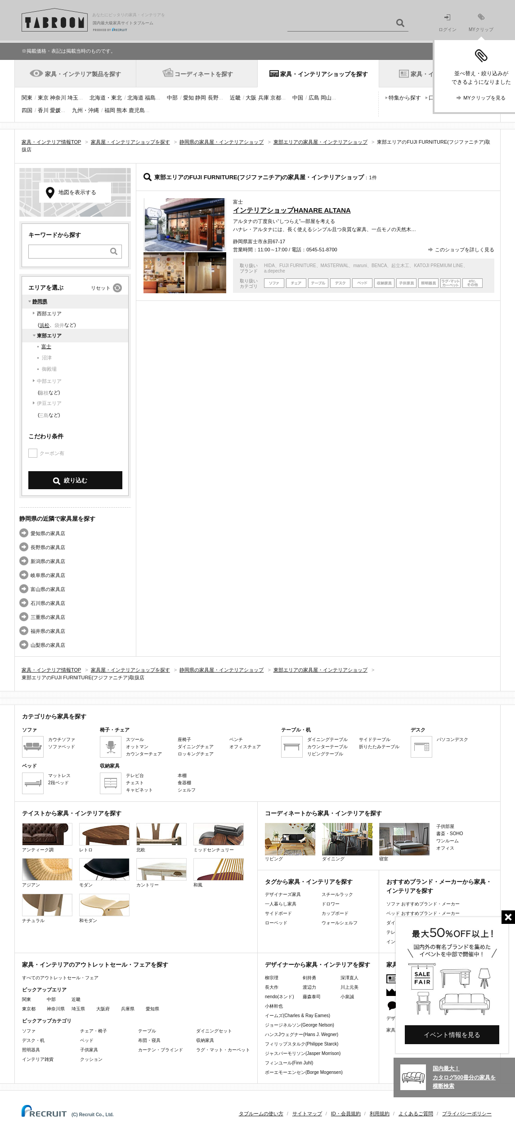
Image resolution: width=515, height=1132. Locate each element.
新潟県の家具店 (48, 561)
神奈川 (58, 98)
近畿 (235, 98)
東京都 (29, 1008)
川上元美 (349, 987)
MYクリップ (481, 23)
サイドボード (278, 913)
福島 (150, 98)
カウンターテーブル (327, 746)
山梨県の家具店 (48, 645)
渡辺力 (309, 987)
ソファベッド (61, 746)
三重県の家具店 (48, 617)
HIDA (269, 265)
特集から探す (405, 98)
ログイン (448, 23)
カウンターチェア (144, 753)
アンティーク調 (47, 837)
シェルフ (187, 789)
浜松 (44, 325)
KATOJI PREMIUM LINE (438, 265)
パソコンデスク (452, 739)
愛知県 (152, 1008)
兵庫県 (127, 1008)
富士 (46, 346)
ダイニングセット (214, 1030)
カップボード (335, 913)
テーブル (147, 1030)
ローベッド (276, 922)
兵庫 (263, 98)
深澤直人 (349, 977)
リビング (290, 842)
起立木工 (400, 265)
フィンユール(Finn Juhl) (289, 1062)
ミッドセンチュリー (218, 837)
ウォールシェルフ (340, 922)
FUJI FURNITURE (297, 265)
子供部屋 (445, 826)
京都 (275, 98)
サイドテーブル (374, 739)
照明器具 (31, 1049)
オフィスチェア (245, 746)
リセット (101, 288)
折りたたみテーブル (379, 746)
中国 (297, 98)
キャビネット (139, 789)
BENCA (379, 265)
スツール (135, 739)
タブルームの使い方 (261, 1113)
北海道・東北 (106, 98)
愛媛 (55, 110)
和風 (218, 872)
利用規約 (380, 1113)
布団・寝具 (149, 1040)
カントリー (161, 872)
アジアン (47, 872)
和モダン (104, 908)
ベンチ (236, 739)
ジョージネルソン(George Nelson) (299, 1025)
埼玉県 (78, 1008)
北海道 (135, 98)
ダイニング (347, 842)
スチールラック (337, 894)
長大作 (271, 987)
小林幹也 (274, 1006)
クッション (91, 1059)
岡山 (326, 98)
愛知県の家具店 (48, 533)
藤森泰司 (312, 996)
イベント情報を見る (452, 1034)
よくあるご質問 (416, 1113)
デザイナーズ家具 (283, 894)
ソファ (29, 1030)
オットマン (137, 746)
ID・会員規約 (346, 1113)
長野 (213, 98)
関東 (27, 98)
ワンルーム (447, 840)
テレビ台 (135, 775)
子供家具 (89, 1049)
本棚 (182, 775)
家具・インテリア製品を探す (83, 74)
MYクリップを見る (484, 97)
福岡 (109, 110)
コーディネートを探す (204, 74)
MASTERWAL (335, 265)
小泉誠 (347, 996)
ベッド (87, 1040)
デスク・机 (33, 1040)
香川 (43, 110)
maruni (360, 265)
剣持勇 (309, 977)
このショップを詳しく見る (464, 249)
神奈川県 (56, 1008)
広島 (314, 98)
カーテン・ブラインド (160, 1049)
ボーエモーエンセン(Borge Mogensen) (304, 1072)
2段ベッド (58, 782)
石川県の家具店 (48, 603)
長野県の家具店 (48, 547)
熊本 (121, 110)
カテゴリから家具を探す (54, 716)
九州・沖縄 (85, 110)
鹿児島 (137, 110)
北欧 (161, 837)
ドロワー (331, 903)
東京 (43, 98)
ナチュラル (47, 908)
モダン (104, 872)
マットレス (59, 775)
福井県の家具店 (48, 631)
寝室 (404, 842)
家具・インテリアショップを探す (324, 74)
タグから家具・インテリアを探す (309, 881)
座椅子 (184, 739)
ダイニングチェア (196, 746)
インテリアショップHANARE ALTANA (292, 210)
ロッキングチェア (196, 753)
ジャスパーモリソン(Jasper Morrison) (302, 1053)
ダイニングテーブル (327, 739)
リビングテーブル (325, 753)
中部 (172, 98)
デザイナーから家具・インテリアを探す (317, 964)
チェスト (135, 782)
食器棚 (184, 782)
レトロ (104, 837)
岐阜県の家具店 (48, 575)
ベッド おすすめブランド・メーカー (423, 913)
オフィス (445, 848)
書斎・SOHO (449, 833)
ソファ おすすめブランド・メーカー (423, 903)
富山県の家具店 (48, 589)
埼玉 (72, 98)
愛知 (188, 98)
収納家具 (205, 1040)
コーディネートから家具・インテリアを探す (323, 813)
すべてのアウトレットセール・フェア (60, 977)
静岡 (200, 98)
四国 (27, 110)
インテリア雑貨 (38, 1059)
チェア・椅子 (93, 1030)
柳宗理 (271, 977)
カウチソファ (61, 739)
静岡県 (39, 301)
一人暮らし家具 (280, 903)
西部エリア (49, 313)
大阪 (251, 98)
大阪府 (103, 1008)
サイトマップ (307, 1113)
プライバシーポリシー (467, 1113)
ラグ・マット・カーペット (223, 1049)
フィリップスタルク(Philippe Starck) (301, 1043)
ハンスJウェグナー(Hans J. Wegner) (301, 1034)
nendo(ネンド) (279, 996)
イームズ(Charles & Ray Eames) (297, 1015)
